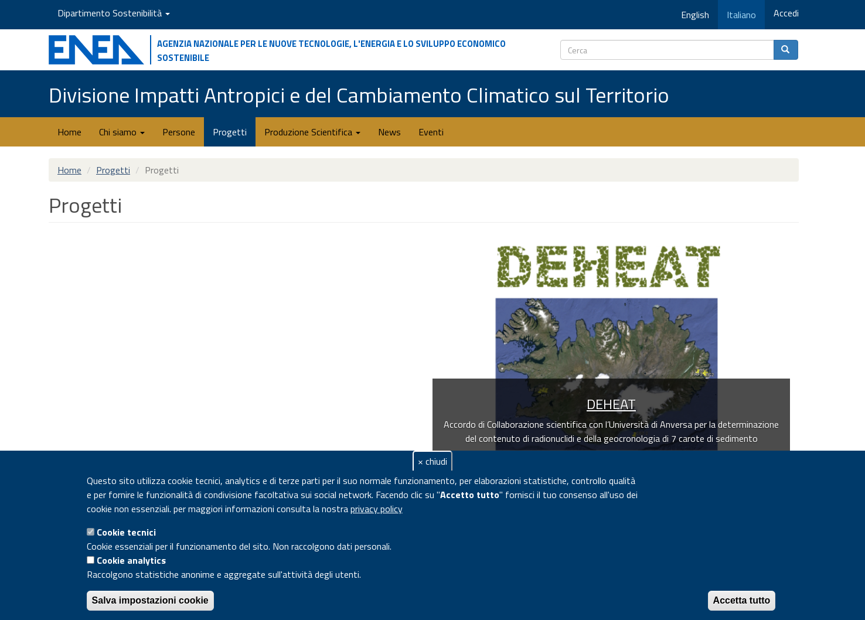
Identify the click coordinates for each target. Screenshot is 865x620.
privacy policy (376, 509)
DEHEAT (611, 403)
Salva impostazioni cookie (150, 600)
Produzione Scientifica (312, 132)
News (389, 132)
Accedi (786, 13)
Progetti (230, 132)
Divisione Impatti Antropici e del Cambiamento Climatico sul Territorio (359, 95)
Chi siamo (122, 132)
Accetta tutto (742, 600)
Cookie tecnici (126, 532)
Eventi (431, 132)
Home (69, 132)
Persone (178, 132)
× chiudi (432, 461)
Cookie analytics (131, 560)
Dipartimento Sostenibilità (113, 13)
